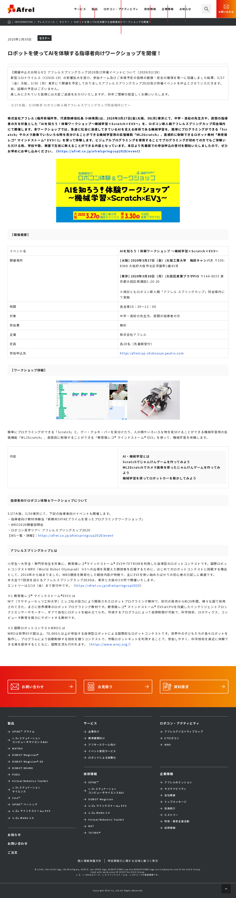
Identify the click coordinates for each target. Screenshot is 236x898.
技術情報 (150, 9)
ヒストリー (171, 815)
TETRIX (94, 832)
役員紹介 (169, 808)
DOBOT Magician (25, 755)
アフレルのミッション (178, 782)
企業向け (93, 731)
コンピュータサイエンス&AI (30, 740)
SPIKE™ (93, 782)
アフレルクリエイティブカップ (183, 731)
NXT (91, 826)
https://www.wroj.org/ (110, 644)
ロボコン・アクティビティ (121, 9)
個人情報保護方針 (89, 861)
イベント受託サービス (102, 751)
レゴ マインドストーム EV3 (31, 811)
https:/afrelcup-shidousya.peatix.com (152, 353)
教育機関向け (96, 738)
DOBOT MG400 (22, 768)
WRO (167, 744)
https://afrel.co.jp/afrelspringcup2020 (107, 585)
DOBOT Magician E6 (27, 761)
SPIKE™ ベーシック (24, 804)
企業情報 (168, 9)
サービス (90, 723)
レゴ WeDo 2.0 (22, 818)
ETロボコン (171, 738)
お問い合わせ (226, 8)
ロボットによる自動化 (102, 757)
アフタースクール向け (102, 744)
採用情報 (169, 828)
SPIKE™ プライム (23, 731)
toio (16, 798)
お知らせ (185, 9)
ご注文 (13, 852)
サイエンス (26, 789)
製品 (95, 9)
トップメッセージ (175, 801)
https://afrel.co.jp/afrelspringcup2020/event (98, 151)
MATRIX (17, 748)
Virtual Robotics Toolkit (30, 781)
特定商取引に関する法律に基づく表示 (133, 861)
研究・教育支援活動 (176, 821)
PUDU (16, 774)
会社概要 (169, 795)
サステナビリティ (175, 789)
